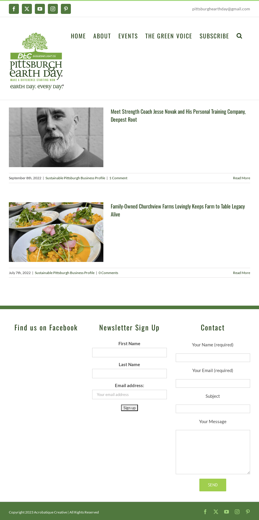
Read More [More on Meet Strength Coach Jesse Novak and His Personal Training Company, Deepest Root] (241, 178)
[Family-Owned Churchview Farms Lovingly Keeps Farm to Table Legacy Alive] (56, 232)
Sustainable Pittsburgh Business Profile (75, 178)
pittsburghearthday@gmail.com (221, 8)
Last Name (129, 364)
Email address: (129, 385)
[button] (240, 35)
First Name (129, 343)
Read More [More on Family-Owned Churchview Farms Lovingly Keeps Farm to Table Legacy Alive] (241, 272)
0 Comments (108, 272)
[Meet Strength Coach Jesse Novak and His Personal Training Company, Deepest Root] (56, 137)
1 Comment (118, 178)
